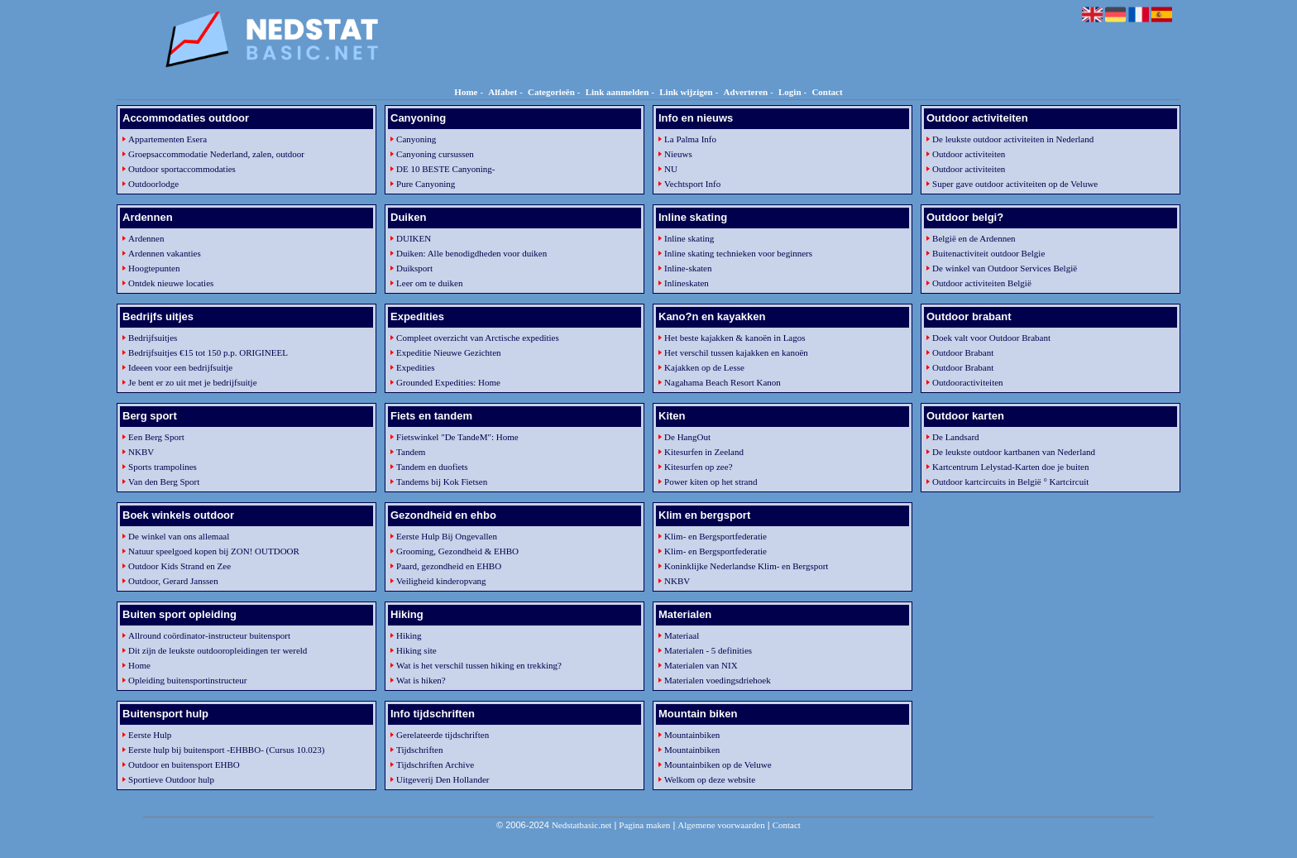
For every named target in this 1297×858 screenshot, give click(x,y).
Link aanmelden (617, 92)
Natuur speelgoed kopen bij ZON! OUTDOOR (213, 551)
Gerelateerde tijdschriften (442, 735)
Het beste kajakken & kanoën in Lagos (734, 338)
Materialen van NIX (701, 665)
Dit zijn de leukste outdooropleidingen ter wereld (217, 650)
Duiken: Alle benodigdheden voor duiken (471, 253)
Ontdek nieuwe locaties (170, 283)
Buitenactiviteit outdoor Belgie (988, 253)
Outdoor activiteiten (968, 154)
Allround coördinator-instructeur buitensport (209, 635)
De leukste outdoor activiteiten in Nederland (1013, 139)
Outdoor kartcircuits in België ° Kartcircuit (1010, 482)
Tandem (410, 452)
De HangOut (687, 437)
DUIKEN (413, 238)
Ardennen (146, 238)
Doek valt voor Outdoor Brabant (991, 338)
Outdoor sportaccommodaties (182, 169)
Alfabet (502, 92)
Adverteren (746, 92)
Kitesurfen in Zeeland (704, 452)
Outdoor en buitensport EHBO (184, 764)
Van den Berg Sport (163, 482)
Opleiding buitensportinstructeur (187, 680)
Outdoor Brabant (962, 352)
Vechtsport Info (692, 184)
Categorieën (551, 92)
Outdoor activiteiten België (981, 283)
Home (465, 92)
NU (670, 169)
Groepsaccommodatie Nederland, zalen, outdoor (216, 154)
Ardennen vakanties (164, 253)
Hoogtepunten (153, 268)
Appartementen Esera (167, 139)
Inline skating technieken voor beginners (738, 253)
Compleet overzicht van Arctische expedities (477, 338)
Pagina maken (644, 825)
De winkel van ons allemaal (178, 536)
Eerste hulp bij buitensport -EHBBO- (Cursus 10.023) (226, 750)
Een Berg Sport (156, 437)
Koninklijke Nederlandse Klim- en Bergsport (746, 566)
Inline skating (689, 238)
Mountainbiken (692, 735)
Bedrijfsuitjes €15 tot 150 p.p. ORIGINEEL (208, 352)
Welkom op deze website (709, 779)
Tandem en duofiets (432, 467)
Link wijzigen (685, 92)
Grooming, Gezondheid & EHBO (457, 551)
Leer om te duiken (429, 283)
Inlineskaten (686, 283)
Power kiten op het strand (710, 482)
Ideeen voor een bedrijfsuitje (180, 367)
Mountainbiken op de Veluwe (718, 764)
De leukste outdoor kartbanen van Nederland (1013, 452)
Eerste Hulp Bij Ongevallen (446, 536)
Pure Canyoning (425, 184)
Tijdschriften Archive (435, 764)
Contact (826, 92)
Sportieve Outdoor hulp (171, 779)
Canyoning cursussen (435, 154)
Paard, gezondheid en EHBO (448, 566)
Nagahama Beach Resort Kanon (722, 382)
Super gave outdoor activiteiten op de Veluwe (1015, 184)
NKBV (141, 452)
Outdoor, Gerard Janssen (173, 581)
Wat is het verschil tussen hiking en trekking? (479, 665)
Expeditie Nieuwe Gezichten (448, 352)
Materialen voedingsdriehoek (717, 680)
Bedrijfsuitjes (152, 338)
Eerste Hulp (149, 735)
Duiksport (414, 268)
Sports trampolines (162, 467)
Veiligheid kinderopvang (441, 581)
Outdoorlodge (153, 184)
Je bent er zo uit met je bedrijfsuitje (192, 382)
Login (790, 92)
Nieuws (678, 154)
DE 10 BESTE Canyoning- (445, 169)
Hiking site (416, 650)
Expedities (415, 367)
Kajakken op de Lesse (704, 367)
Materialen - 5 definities (708, 650)
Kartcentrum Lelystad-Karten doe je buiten (1010, 467)
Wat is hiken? (421, 680)
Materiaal (681, 635)
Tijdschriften (419, 750)
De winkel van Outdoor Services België (1004, 268)
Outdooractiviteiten (967, 382)
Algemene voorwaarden (720, 825)
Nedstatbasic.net (581, 825)
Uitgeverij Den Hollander (442, 779)
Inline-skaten (687, 268)
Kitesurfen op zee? (698, 467)
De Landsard (955, 437)
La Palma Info (690, 139)
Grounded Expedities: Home (448, 382)
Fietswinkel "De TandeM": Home (457, 437)
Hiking (409, 635)
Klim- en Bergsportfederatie (715, 536)
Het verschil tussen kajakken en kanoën (736, 352)
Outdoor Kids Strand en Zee (179, 566)
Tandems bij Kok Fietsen (441, 482)
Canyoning (416, 139)
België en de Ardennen (974, 238)
